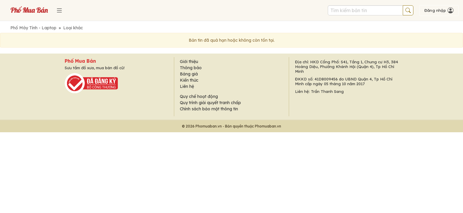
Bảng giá (189, 74)
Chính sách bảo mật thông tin (209, 109)
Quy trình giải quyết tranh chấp (210, 102)
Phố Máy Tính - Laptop (33, 27)
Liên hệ (187, 86)
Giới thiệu (189, 61)
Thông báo (191, 67)
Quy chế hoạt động (199, 96)
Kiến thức (189, 80)
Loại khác (73, 27)
